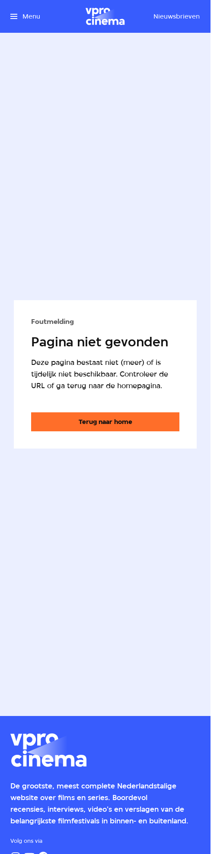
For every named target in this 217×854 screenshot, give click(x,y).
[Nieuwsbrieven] (176, 16)
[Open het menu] (25, 16)
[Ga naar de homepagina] (105, 421)
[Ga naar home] (105, 16)
